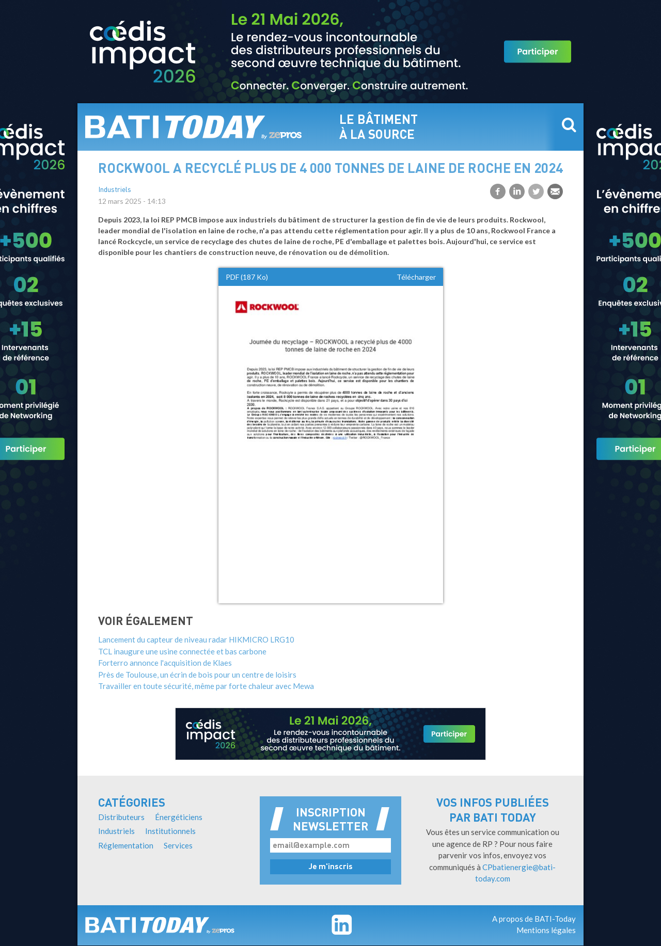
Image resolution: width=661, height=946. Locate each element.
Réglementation (125, 845)
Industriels (114, 190)
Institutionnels (170, 831)
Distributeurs (121, 817)
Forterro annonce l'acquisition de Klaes (165, 662)
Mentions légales (546, 930)
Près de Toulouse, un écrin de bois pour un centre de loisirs (197, 674)
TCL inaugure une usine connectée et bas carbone (182, 651)
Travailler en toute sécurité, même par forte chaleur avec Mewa (206, 686)
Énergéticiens (178, 817)
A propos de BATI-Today (534, 918)
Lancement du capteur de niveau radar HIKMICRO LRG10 (196, 639)
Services (178, 845)
